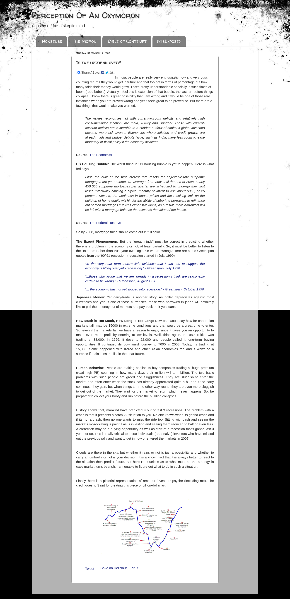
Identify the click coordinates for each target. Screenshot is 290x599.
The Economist (100, 155)
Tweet (89, 568)
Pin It (134, 568)
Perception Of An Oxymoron (86, 15)
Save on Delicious (114, 568)
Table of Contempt (127, 41)
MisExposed (169, 41)
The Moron (84, 41)
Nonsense (52, 41)
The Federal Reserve (105, 223)
